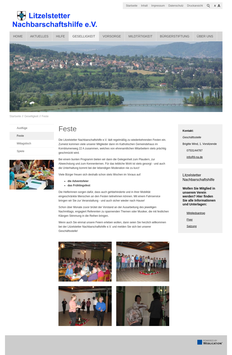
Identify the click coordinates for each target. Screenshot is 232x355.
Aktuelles (39, 36)
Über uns (205, 36)
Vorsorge (112, 36)
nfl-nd (195, 157)
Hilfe (60, 36)
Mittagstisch (24, 143)
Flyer (190, 219)
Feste (45, 116)
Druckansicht (195, 5)
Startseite (132, 5)
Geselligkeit (83, 36)
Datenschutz (176, 5)
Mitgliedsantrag (196, 213)
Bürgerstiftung (174, 36)
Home (18, 36)
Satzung (192, 226)
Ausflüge (22, 128)
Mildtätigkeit (140, 36)
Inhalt (144, 5)
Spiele (20, 151)
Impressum (158, 5)
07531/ (191, 150)
